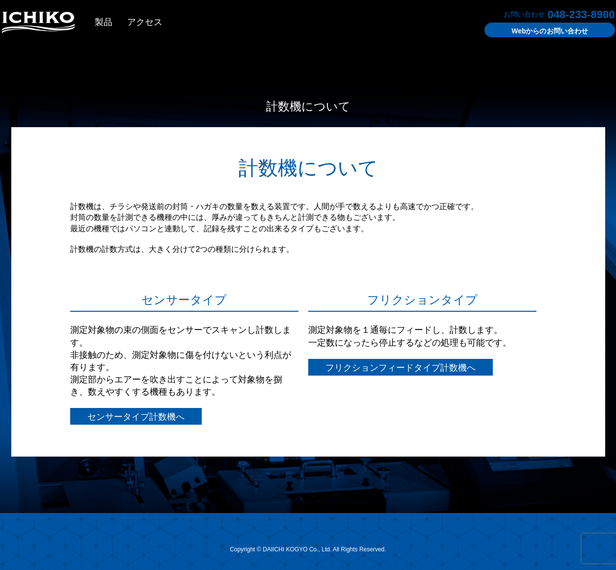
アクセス (144, 22)
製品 (103, 22)
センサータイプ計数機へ (136, 417)
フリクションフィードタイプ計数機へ (400, 368)
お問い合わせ (549, 31)
